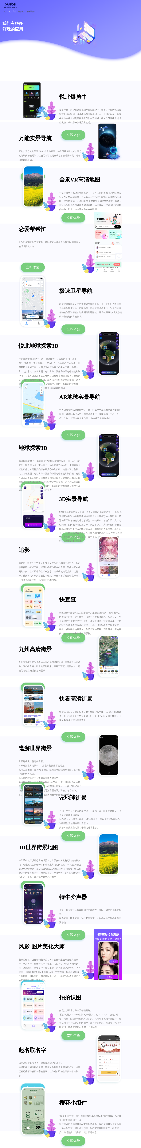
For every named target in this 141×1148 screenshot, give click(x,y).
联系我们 (31, 11)
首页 (5, 11)
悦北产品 (12, 11)
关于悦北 (21, 11)
